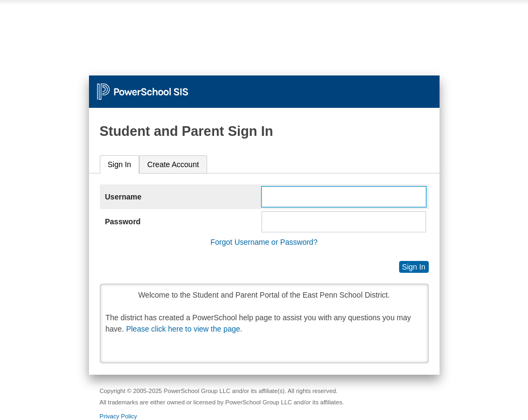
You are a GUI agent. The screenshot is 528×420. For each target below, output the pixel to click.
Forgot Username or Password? (263, 242)
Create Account (173, 164)
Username (123, 196)
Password (123, 221)
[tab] (120, 164)
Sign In (120, 164)
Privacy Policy (119, 416)
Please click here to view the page (183, 329)
